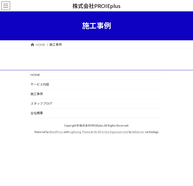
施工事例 (37, 94)
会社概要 (37, 113)
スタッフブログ (41, 103)
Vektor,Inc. (138, 132)
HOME (35, 75)
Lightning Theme (80, 132)
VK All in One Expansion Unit (110, 132)
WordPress (56, 132)
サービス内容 (40, 84)
